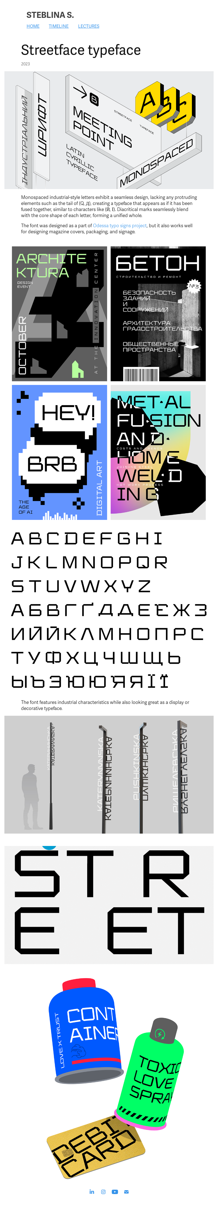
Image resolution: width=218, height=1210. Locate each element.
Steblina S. (50, 15)
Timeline (59, 26)
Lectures (88, 26)
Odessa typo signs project (120, 226)
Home (33, 26)
